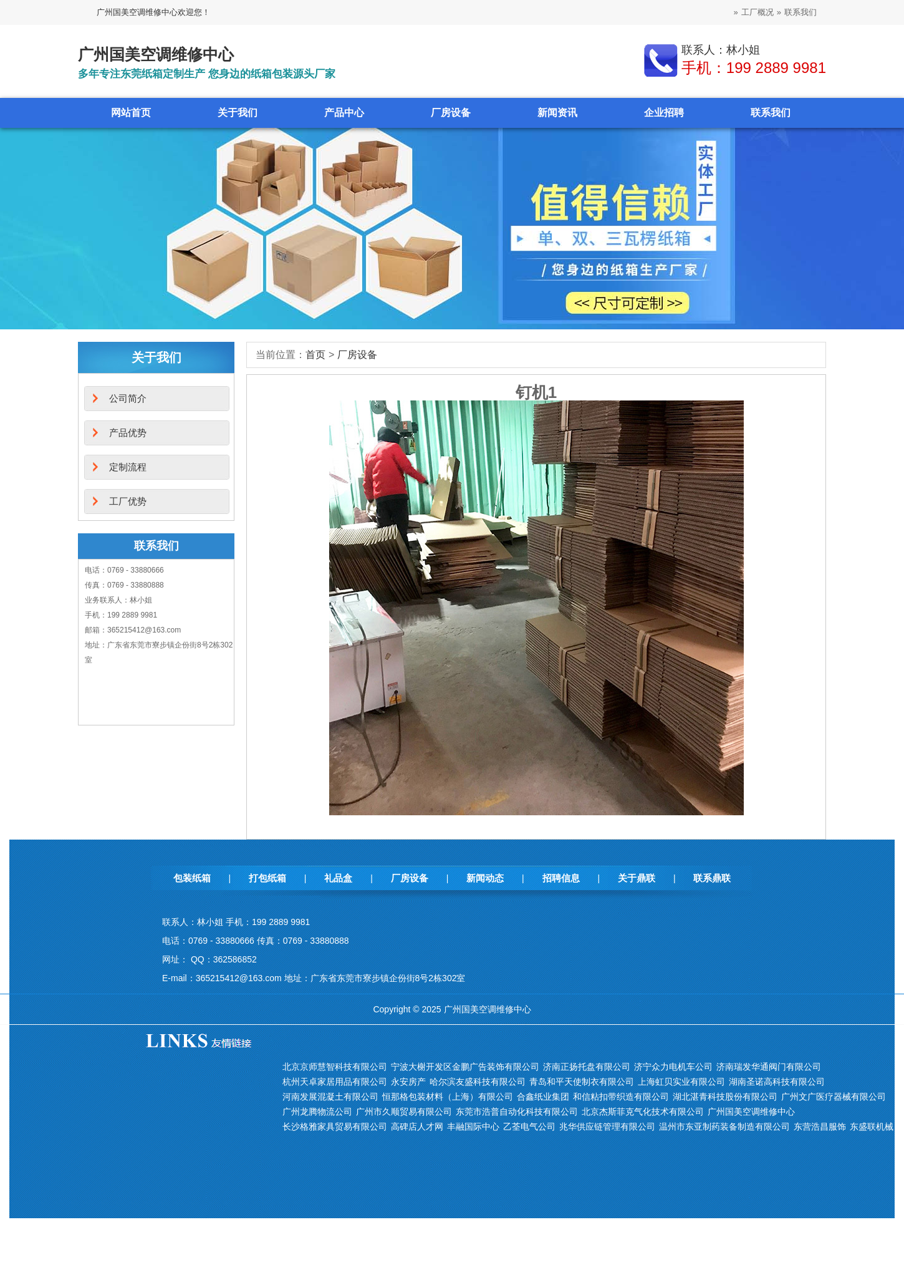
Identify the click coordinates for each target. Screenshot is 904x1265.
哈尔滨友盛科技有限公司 (478, 1082)
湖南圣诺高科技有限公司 (777, 1082)
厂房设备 (451, 112)
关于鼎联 (636, 878)
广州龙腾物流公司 (317, 1112)
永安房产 (408, 1082)
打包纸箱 (267, 878)
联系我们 (800, 12)
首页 (315, 354)
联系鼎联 (712, 878)
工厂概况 (757, 12)
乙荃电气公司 (529, 1127)
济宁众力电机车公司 (673, 1067)
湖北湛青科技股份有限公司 (725, 1097)
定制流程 (128, 467)
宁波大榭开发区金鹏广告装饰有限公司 (465, 1067)
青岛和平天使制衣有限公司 (581, 1082)
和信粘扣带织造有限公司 (621, 1097)
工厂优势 (128, 501)
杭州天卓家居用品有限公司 (334, 1082)
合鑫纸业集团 (543, 1097)
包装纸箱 (192, 878)
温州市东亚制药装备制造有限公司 (724, 1127)
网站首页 (131, 112)
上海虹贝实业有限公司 (681, 1082)
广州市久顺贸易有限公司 (404, 1112)
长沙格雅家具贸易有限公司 (334, 1127)
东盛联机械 (871, 1127)
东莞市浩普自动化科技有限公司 (517, 1112)
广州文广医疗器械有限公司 (833, 1097)
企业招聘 (664, 112)
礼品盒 (338, 878)
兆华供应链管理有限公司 (607, 1127)
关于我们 (237, 112)
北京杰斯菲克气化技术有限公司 (643, 1112)
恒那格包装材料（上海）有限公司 (447, 1097)
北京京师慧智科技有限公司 (334, 1067)
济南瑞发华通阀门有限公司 (768, 1067)
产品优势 (128, 432)
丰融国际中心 (473, 1127)
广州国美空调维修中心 (751, 1112)
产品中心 (344, 112)
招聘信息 (561, 878)
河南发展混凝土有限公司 (330, 1097)
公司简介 (128, 398)
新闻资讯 (557, 112)
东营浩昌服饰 (820, 1127)
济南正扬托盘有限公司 (586, 1067)
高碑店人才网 (417, 1127)
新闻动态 (485, 878)
